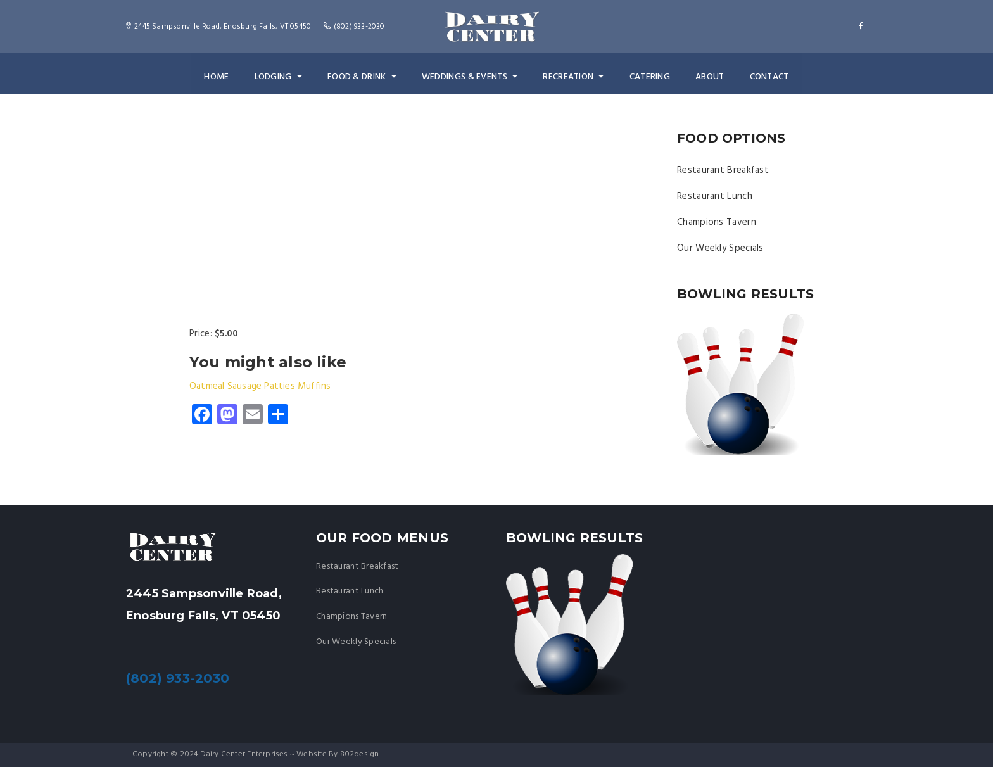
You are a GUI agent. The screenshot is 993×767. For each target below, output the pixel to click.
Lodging (281, 77)
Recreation (572, 77)
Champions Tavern (716, 222)
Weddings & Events (469, 77)
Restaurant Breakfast (723, 170)
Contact (764, 77)
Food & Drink (363, 77)
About (705, 77)
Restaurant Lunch (714, 196)
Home (221, 77)
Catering (646, 77)
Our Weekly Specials (720, 248)
